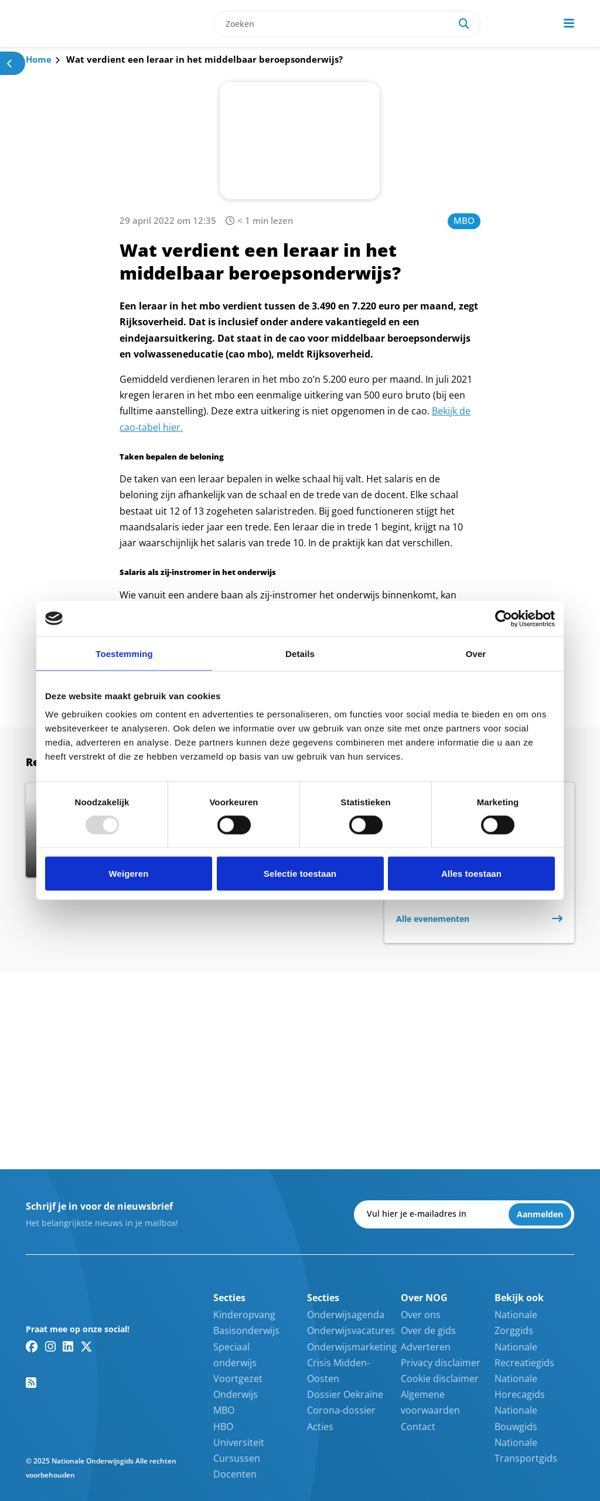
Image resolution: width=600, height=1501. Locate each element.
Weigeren (128, 874)
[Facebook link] (32, 1346)
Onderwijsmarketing (352, 1346)
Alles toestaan (471, 874)
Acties (320, 1426)
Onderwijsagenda (345, 1314)
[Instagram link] (50, 1346)
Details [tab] (300, 653)
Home (39, 59)
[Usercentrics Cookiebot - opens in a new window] (503, 618)
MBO (464, 220)
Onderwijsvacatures (351, 1330)
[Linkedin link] (68, 1346)
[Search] (464, 24)
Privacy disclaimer (440, 1362)
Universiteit (238, 1442)
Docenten (235, 1474)
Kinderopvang (244, 1314)
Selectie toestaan (300, 874)
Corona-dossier (341, 1410)
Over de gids (428, 1330)
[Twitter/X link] (86, 1346)
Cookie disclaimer (440, 1378)
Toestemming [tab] (124, 653)
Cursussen (236, 1458)
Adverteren (426, 1346)
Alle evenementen (432, 918)
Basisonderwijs (246, 1330)
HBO (223, 1426)
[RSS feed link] (31, 1382)
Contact (418, 1426)
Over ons (421, 1314)
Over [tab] (476, 653)
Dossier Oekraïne (345, 1394)
